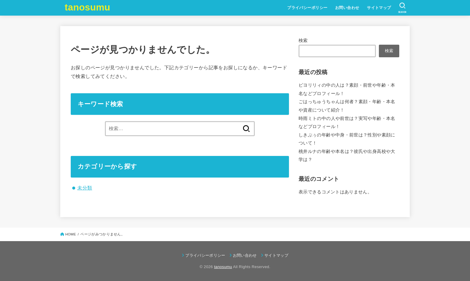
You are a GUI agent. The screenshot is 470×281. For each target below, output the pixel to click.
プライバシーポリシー (307, 7)
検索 (303, 40)
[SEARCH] (402, 8)
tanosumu (87, 7)
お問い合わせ (347, 7)
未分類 (84, 187)
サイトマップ (379, 7)
